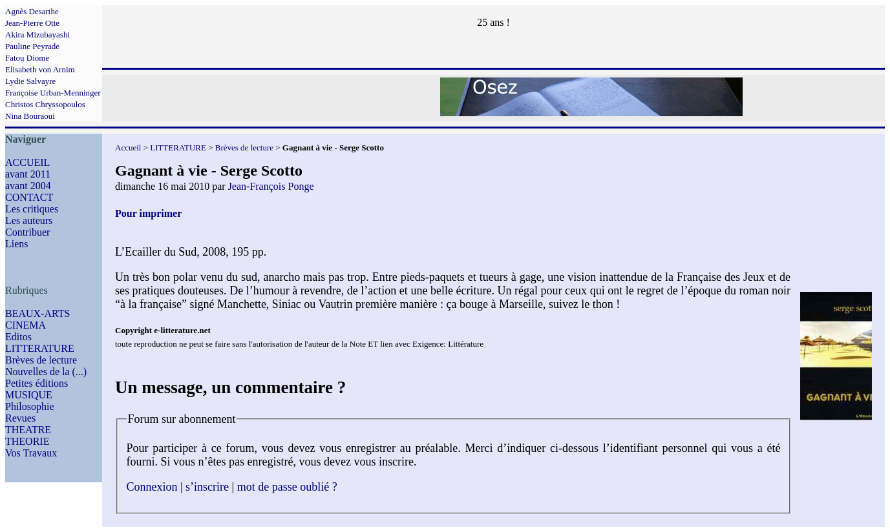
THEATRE (28, 429)
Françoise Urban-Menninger (53, 92)
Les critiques (31, 208)
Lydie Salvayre (30, 81)
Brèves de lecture (41, 359)
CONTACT (29, 197)
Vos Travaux (31, 452)
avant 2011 (27, 174)
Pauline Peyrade (32, 46)
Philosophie (29, 406)
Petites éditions (36, 383)
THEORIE (27, 441)
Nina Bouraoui (30, 116)
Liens (16, 243)
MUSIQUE (28, 394)
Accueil (128, 147)
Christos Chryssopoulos (45, 104)
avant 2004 (28, 185)
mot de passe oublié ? (287, 486)
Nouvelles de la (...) (46, 371)
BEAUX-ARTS (37, 313)
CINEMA (25, 325)
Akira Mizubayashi (37, 34)
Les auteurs (28, 220)
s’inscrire (207, 486)
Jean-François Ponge (271, 186)
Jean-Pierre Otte (32, 23)
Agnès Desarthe (32, 11)
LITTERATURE (39, 348)
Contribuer (27, 232)
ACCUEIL (27, 162)
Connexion (152, 486)
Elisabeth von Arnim (40, 69)
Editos (18, 336)
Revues (20, 418)
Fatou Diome (27, 58)
